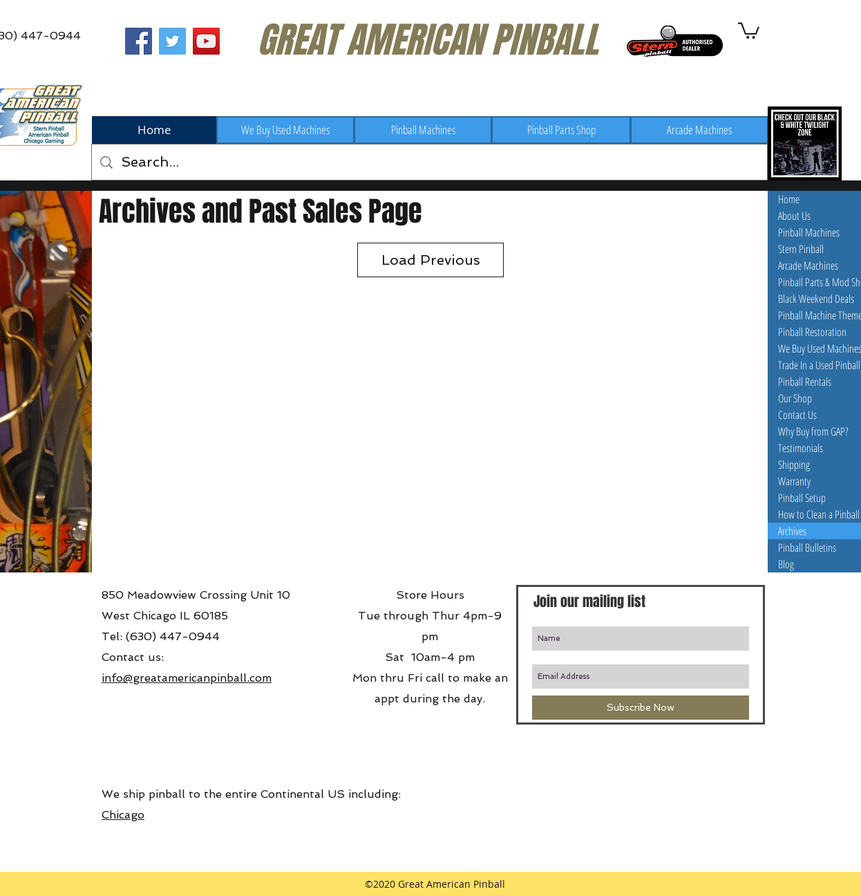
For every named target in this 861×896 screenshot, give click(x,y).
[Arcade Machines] (699, 130)
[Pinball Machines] (423, 130)
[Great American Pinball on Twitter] (172, 41)
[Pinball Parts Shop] (561, 130)
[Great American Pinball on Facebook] (138, 41)
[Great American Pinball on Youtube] (206, 41)
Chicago (123, 814)
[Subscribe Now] (640, 708)
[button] (748, 30)
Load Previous (430, 260)
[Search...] (429, 162)
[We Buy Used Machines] (285, 130)
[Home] (154, 130)
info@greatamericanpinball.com (187, 677)
